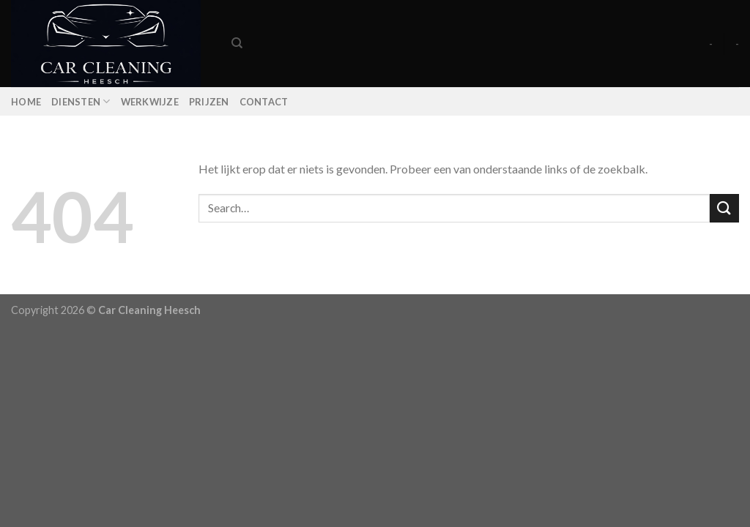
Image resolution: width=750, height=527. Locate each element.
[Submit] (724, 208)
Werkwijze (150, 102)
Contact (264, 102)
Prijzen (209, 102)
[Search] (236, 43)
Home (26, 102)
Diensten (81, 101)
